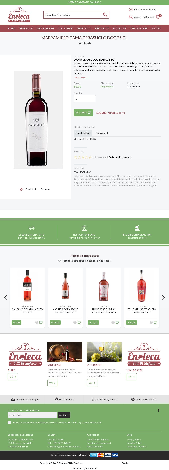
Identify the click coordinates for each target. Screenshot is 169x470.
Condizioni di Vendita (144, 399)
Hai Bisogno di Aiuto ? (142, 9)
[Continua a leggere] (146, 185)
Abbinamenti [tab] (102, 133)
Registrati (150, 17)
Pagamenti (46, 189)
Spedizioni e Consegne (25, 399)
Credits (125, 463)
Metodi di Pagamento (104, 399)
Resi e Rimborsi (64, 399)
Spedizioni (31, 189)
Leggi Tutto (81, 77)
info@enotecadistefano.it (67, 446)
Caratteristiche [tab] (83, 133)
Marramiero (82, 171)
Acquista (83, 112)
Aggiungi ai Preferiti (110, 113)
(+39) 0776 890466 (61, 443)
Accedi (137, 17)
